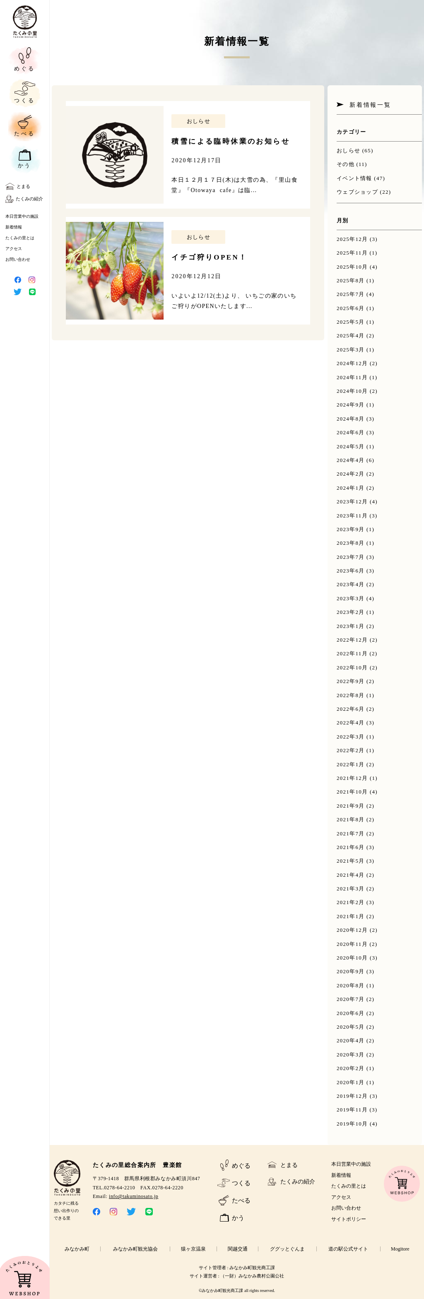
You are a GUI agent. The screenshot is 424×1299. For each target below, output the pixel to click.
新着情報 (13, 227)
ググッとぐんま (287, 1249)
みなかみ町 (77, 1249)
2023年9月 (351, 529)
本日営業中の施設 (22, 216)
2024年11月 (352, 377)
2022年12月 (352, 640)
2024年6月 (351, 432)
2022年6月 (351, 709)
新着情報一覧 (370, 105)
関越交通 (238, 1249)
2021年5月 (351, 861)
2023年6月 (351, 571)
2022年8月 (351, 695)
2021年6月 (351, 847)
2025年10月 (352, 267)
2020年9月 (351, 971)
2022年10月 (352, 667)
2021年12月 (352, 778)
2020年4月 (351, 1040)
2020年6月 (351, 1013)
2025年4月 (351, 335)
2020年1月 (351, 1082)
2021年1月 (351, 916)
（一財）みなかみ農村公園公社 (252, 1275)
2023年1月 (351, 626)
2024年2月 (351, 474)
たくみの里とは (19, 238)
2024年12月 (352, 363)
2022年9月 (351, 681)
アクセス (13, 248)
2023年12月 (352, 501)
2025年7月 (351, 294)
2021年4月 (351, 875)
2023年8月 (351, 543)
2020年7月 (351, 999)
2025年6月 (351, 308)
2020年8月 (351, 985)
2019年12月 (352, 1096)
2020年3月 (351, 1054)
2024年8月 (351, 419)
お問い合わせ (17, 259)
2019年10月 (352, 1124)
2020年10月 (352, 958)
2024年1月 (351, 488)
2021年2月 (351, 902)
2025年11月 (352, 253)
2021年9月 (351, 806)
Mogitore (400, 1249)
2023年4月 (351, 584)
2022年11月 (352, 653)
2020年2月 (351, 1068)
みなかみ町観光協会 (135, 1249)
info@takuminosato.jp (133, 1196)
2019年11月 (352, 1110)
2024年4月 (351, 460)
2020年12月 (352, 930)
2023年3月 (351, 598)
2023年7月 (351, 557)
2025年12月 (352, 239)
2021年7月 (351, 833)
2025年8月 (351, 280)
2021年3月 (351, 888)
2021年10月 (352, 792)
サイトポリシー (348, 1219)
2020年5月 (351, 1027)
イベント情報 (354, 178)
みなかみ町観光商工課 (252, 1267)
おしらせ (348, 150)
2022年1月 (351, 764)
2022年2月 (351, 750)
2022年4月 (351, 722)
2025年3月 (351, 349)
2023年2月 (351, 612)
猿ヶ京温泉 (193, 1249)
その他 (345, 164)
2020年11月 (352, 944)
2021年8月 (351, 819)
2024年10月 (352, 391)
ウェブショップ (357, 192)
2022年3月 (351, 737)
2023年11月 (352, 515)
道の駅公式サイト (348, 1249)
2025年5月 (351, 322)
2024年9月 (351, 405)
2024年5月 (351, 446)
